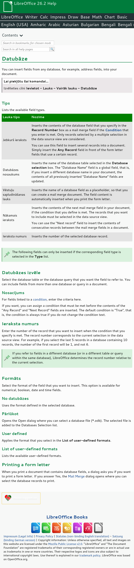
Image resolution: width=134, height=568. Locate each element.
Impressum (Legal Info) (18, 536)
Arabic (54, 24)
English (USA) (14, 24)
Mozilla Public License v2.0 (65, 544)
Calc (44, 17)
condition (40, 299)
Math (97, 17)
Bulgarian (90, 24)
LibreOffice (12, 17)
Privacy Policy (44, 536)
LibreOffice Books (67, 517)
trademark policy (89, 555)
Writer (31, 17)
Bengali (108, 24)
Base (85, 17)
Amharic (38, 24)
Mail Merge (76, 476)
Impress (58, 17)
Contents (10, 35)
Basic (122, 17)
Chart (109, 17)
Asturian (70, 24)
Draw (73, 17)
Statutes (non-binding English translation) (82, 536)
